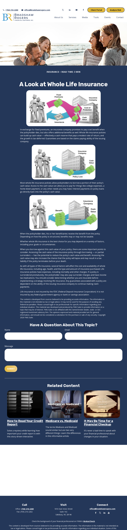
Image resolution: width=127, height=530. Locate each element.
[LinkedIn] (70, 2)
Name (7, 322)
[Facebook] (83, 2)
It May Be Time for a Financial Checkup (98, 415)
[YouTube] (76, 2)
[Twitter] (63, 2)
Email (67, 322)
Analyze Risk (115, 2)
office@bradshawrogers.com (35, 2)
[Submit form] (11, 361)
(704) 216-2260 (10, 2)
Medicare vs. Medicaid (62, 413)
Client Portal (96, 2)
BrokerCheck (89, 514)
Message (9, 338)
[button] (58, 9)
